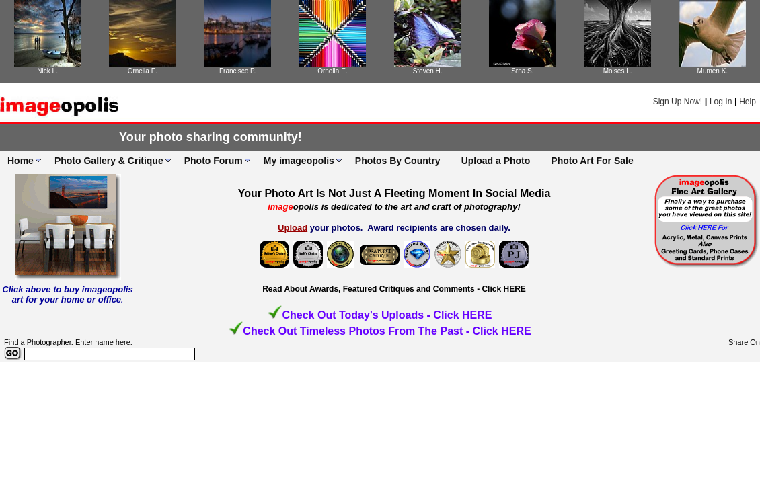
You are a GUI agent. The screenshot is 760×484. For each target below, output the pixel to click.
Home (20, 160)
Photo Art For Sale (592, 160)
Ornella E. (142, 71)
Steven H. (428, 71)
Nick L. (47, 71)
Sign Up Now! (677, 101)
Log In (721, 101)
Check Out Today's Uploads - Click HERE (387, 315)
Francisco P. (237, 71)
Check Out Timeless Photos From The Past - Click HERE (387, 331)
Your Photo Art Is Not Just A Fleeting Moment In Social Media (394, 193)
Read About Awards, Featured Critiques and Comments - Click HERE (394, 289)
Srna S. (522, 71)
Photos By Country (398, 160)
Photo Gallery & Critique (108, 160)
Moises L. (617, 71)
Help (747, 101)
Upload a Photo (496, 160)
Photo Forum (213, 160)
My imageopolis (299, 160)
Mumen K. (712, 71)
